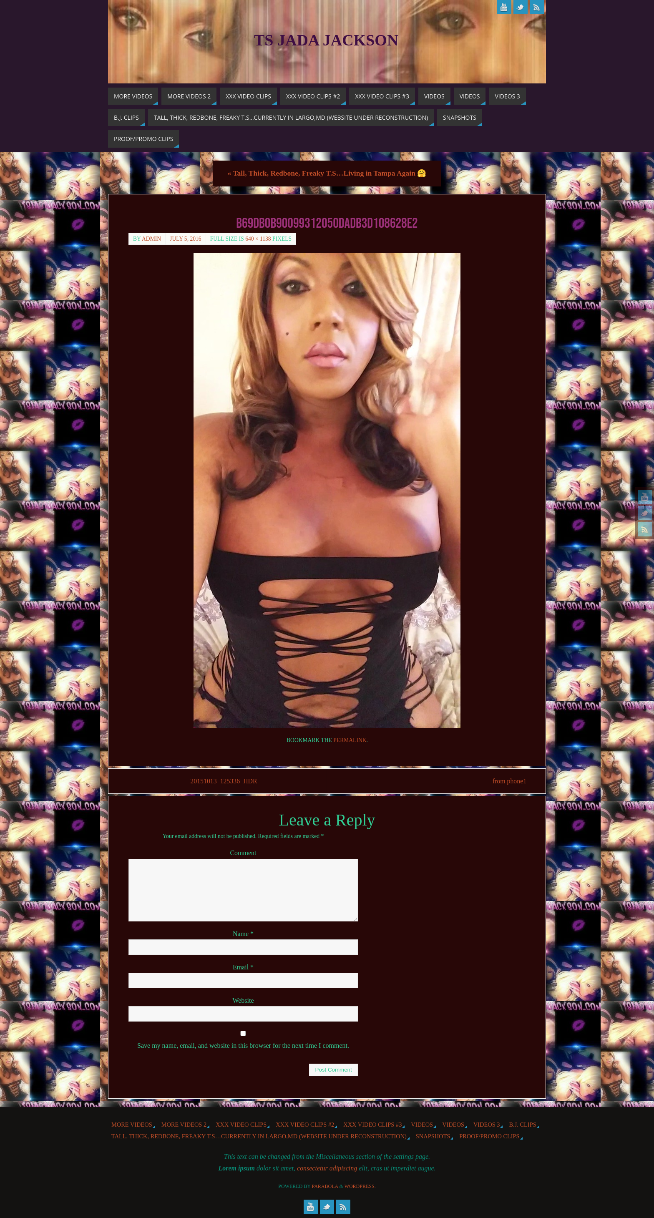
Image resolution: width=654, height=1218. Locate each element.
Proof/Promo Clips (489, 1136)
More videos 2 (183, 1124)
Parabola (325, 1186)
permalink (349, 740)
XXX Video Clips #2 (305, 1124)
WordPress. (360, 1186)
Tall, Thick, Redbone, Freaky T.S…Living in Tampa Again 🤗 (327, 173)
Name (243, 933)
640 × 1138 (258, 239)
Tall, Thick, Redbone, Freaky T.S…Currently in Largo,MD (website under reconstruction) (259, 1136)
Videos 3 (486, 1124)
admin (151, 239)
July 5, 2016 (185, 239)
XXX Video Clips (241, 1124)
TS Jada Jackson (326, 40)
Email (243, 967)
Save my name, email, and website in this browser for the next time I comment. (243, 1045)
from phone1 (508, 781)
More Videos (131, 1124)
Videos (422, 1124)
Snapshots (433, 1136)
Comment (243, 853)
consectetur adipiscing (327, 1168)
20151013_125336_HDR (224, 781)
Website (243, 1000)
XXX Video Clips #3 (372, 1124)
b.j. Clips (522, 1124)
